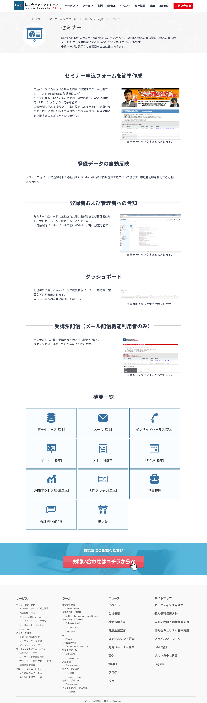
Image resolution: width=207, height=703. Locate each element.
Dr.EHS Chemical (73, 608)
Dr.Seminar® (71, 627)
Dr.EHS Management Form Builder (81, 616)
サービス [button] (70, 5)
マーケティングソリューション (30, 649)
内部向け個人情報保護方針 (171, 622)
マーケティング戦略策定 (31, 657)
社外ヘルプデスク (70, 669)
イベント (125, 5)
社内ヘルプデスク (70, 680)
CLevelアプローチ (28, 652)
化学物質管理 (68, 604)
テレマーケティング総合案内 (34, 608)
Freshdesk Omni (73, 677)
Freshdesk (70, 672)
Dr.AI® (68, 639)
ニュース (114, 598)
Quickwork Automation (76, 646)
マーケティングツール (62, 19)
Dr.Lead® (70, 631)
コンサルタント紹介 (121, 639)
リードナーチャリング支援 (33, 621)
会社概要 (139, 5)
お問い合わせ (183, 5)
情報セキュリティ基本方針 (171, 630)
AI (63, 635)
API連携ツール (69, 642)
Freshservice (71, 665)
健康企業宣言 (117, 630)
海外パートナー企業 (121, 647)
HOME (36, 19)
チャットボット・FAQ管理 (74, 687)
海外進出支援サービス (30, 677)
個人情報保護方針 (166, 613)
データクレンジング (29, 645)
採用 (152, 5)
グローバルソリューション (28, 669)
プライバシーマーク (167, 639)
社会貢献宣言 (117, 622)
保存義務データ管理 (71, 612)
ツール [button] (86, 5)
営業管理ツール (69, 650)
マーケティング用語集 (168, 605)
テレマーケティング (25, 604)
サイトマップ (163, 598)
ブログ (112, 672)
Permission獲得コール (30, 617)
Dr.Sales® (70, 654)
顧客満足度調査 (27, 665)
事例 (100, 5)
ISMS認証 (160, 647)
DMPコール (25, 629)
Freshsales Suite (73, 658)
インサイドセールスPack (32, 625)
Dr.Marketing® (94, 19)
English (163, 5)
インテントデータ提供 (30, 641)
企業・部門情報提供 (29, 637)
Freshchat (70, 691)
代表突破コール (27, 612)
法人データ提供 (23, 633)
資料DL (111, 5)
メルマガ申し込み (166, 655)
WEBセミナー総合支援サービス (35, 661)
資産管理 (66, 661)
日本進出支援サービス (30, 672)
